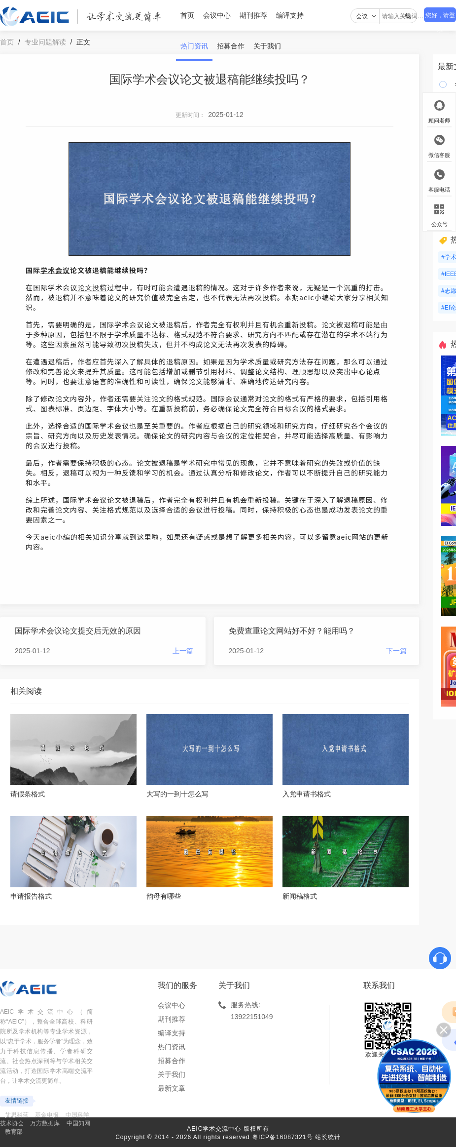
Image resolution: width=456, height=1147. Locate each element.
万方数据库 (45, 1123)
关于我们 (267, 46)
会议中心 (217, 15)
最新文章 (171, 1088)
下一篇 (396, 651)
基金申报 (47, 1114)
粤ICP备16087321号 (282, 1137)
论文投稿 (92, 287)
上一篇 (183, 651)
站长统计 (328, 1137)
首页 (187, 15)
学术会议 (55, 270)
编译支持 (290, 15)
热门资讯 (194, 46)
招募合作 (231, 46)
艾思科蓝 (17, 1114)
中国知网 (78, 1123)
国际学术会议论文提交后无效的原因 (78, 631)
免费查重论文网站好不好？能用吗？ (292, 631)
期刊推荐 (253, 15)
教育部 (14, 1131)
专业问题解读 (45, 42)
